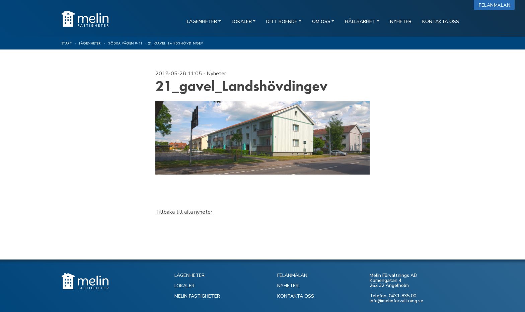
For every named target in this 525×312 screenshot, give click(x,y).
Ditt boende (281, 21)
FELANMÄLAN (292, 275)
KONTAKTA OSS (295, 296)
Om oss (321, 21)
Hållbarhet (360, 21)
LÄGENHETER (189, 275)
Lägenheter (202, 21)
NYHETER (288, 286)
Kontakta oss (440, 21)
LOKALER (184, 286)
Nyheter (400, 21)
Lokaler (242, 21)
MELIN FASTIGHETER (197, 296)
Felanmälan (496, 5)
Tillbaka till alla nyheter (183, 212)
